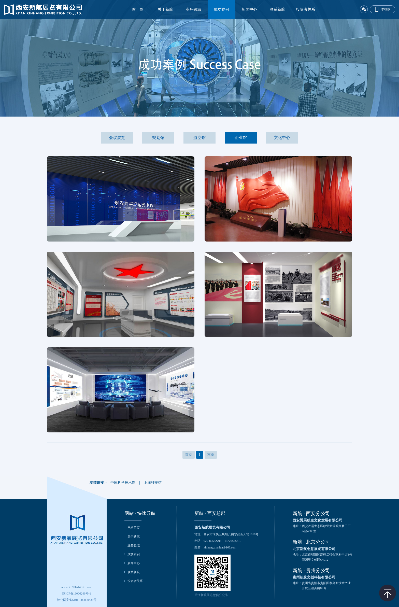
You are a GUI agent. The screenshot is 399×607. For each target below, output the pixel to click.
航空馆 (199, 137)
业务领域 (193, 9)
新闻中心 (249, 9)
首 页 (137, 9)
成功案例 (221, 9)
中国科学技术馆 (122, 483)
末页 (210, 455)
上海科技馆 (153, 483)
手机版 (385, 9)
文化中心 (282, 137)
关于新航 (165, 9)
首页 (188, 455)
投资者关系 (305, 9)
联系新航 (277, 9)
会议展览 (117, 137)
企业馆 (241, 137)
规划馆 (158, 137)
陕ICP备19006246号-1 (76, 593)
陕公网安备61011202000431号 (77, 600)
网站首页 (133, 527)
